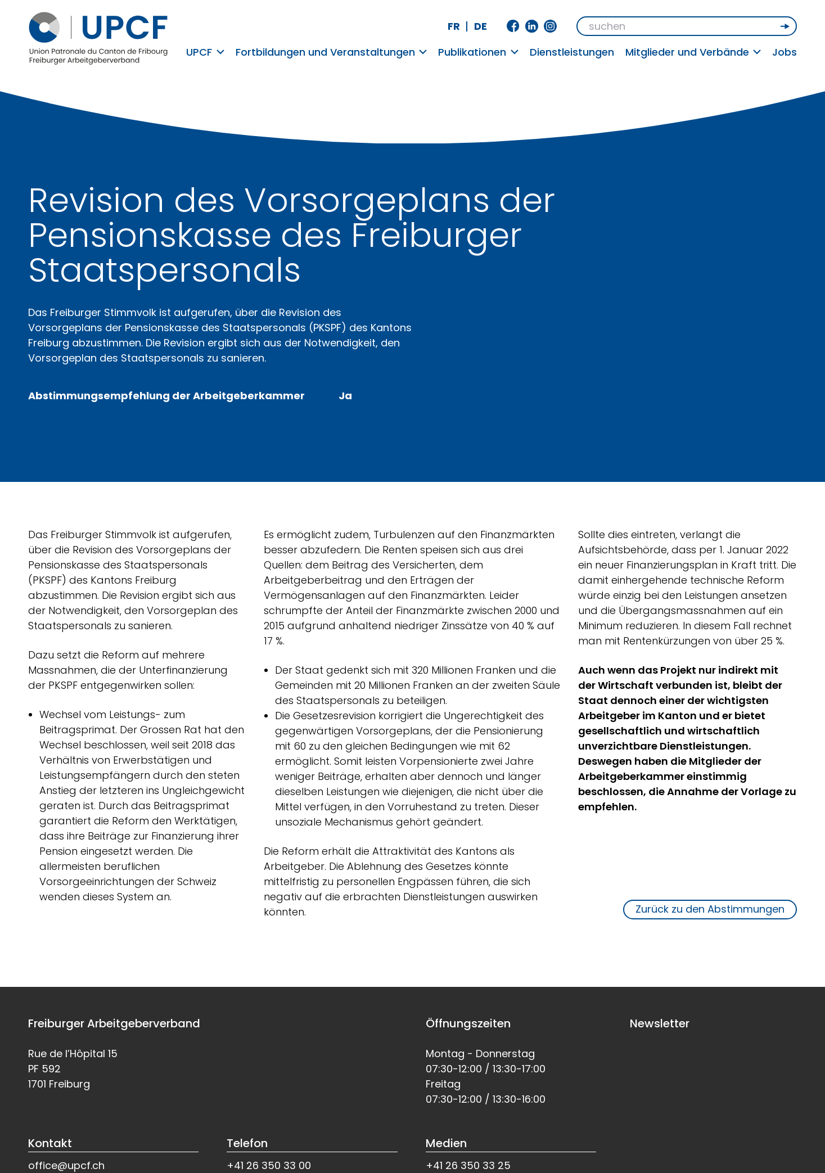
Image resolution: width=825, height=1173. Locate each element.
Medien (446, 1143)
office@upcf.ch (66, 1165)
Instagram (550, 26)
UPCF (205, 52)
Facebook (513, 26)
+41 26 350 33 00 (269, 1165)
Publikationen (478, 52)
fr (454, 26)
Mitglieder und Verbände (693, 52)
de (480, 26)
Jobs (784, 52)
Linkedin (531, 26)
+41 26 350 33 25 (468, 1165)
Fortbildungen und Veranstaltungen (331, 52)
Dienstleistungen (572, 52)
